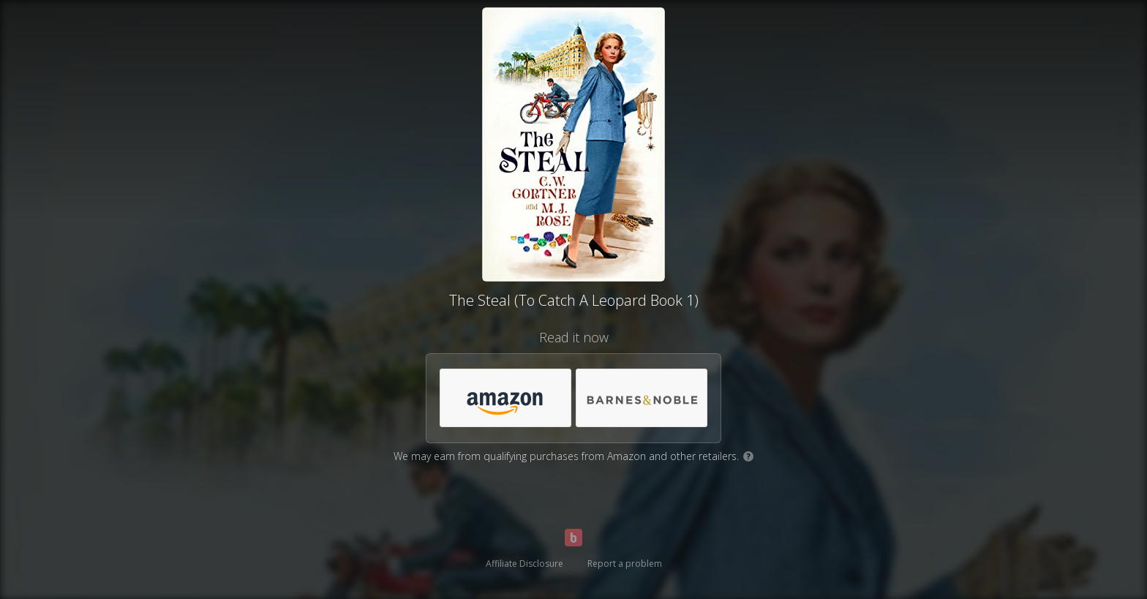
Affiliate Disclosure (524, 563)
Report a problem (624, 563)
